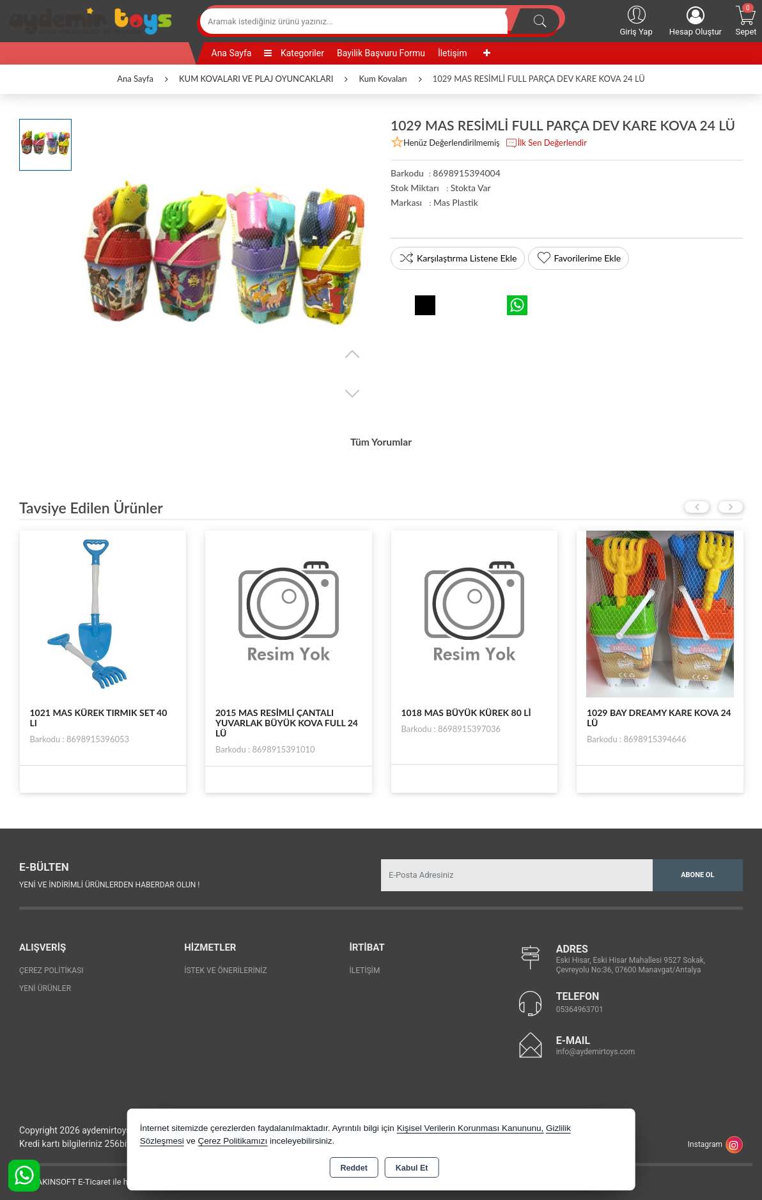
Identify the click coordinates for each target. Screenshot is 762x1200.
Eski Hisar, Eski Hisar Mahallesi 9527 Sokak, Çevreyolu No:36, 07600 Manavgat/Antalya (631, 961)
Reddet (353, 1168)
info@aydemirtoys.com (595, 1047)
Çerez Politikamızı (232, 1141)
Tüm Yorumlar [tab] (381, 440)
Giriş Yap (635, 19)
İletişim (452, 53)
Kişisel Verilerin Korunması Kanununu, (470, 1128)
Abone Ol (697, 870)
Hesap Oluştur (695, 21)
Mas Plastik (455, 202)
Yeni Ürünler (45, 983)
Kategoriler (293, 53)
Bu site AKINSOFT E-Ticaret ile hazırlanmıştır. (92, 1178)
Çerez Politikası (51, 966)
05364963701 (579, 1005)
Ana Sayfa (232, 53)
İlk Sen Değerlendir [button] (546, 143)
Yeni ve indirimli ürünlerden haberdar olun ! (109, 881)
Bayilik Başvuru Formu (381, 53)
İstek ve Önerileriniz (225, 966)
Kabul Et (412, 1168)
